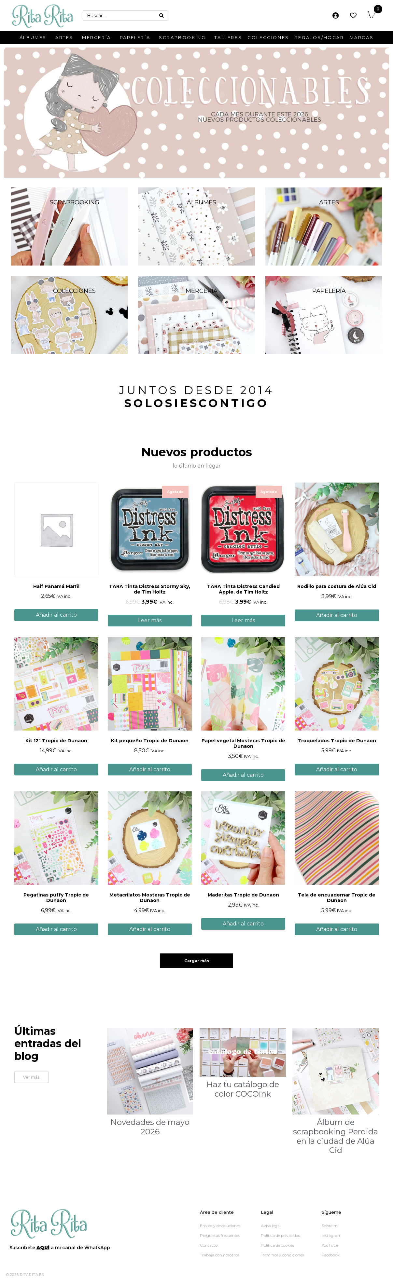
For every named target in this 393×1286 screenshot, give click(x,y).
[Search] (161, 16)
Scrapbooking (182, 37)
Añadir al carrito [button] (56, 615)
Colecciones (268, 37)
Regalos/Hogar (319, 37)
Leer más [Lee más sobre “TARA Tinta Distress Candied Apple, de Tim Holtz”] (243, 620)
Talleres (228, 37)
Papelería (135, 37)
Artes (64, 37)
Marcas (362, 37)
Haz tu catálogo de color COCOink (242, 1089)
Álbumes (33, 37)
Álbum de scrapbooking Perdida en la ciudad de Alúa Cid (335, 1136)
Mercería (96, 37)
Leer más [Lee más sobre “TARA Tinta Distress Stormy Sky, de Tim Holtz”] (149, 620)
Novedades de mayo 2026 (149, 1126)
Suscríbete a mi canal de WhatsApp (59, 1248)
